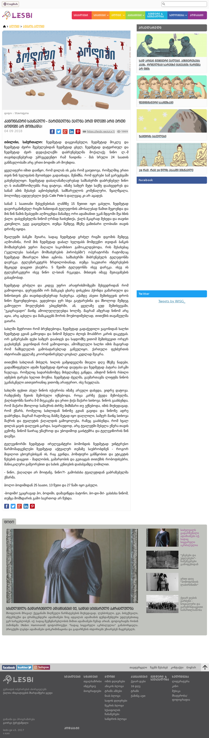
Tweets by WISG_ (171, 301)
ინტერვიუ (90, 686)
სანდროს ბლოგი (116, 718)
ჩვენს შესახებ (159, 667)
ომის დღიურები (115, 681)
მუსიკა (176, 691)
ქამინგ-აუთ (138, 695)
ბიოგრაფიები (92, 691)
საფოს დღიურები (116, 700)
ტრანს (135, 691)
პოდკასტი (196, 15)
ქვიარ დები (138, 681)
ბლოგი (116, 15)
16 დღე (135, 686)
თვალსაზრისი (93, 681)
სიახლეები (81, 15)
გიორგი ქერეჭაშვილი (15, 723)
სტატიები (100, 15)
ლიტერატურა (181, 681)
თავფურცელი (138, 667)
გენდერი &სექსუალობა (155, 15)
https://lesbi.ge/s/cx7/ (101, 131)
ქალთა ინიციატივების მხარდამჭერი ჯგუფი (27, 693)
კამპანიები (135, 15)
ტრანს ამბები (113, 691)
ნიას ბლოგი (112, 695)
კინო (175, 686)
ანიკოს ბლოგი (33, 26)
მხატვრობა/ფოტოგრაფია (181, 697)
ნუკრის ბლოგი (114, 705)
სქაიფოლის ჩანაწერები (112, 712)
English (12, 4)
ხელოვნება (176, 15)
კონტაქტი (177, 667)
